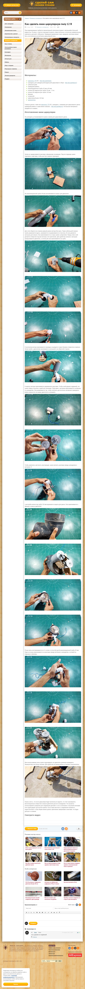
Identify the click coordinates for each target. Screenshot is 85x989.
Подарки (7, 79)
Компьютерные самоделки (12, 37)
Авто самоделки (9, 23)
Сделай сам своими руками (42, 3)
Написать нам (52, 953)
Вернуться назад (31, 828)
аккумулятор (31, 100)
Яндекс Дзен (52, 945)
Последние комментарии (54, 949)
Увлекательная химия (10, 30)
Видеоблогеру (52, 951)
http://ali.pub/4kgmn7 (71, 82)
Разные (7, 72)
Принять (16, 984)
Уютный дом (8, 59)
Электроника (8, 27)
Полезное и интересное (11, 40)
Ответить (35, 937)
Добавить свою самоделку (54, 947)
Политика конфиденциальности (56, 955)
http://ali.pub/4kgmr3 (57, 106)
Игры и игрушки (9, 65)
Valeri (35, 932)
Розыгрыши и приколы (11, 69)
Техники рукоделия (10, 75)
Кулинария (7, 52)
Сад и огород (8, 44)
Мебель (7, 62)
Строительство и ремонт (11, 34)
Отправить (33, 923)
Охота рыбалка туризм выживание (11, 47)
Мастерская (8, 55)
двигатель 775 (32, 81)
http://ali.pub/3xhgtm (45, 81)
